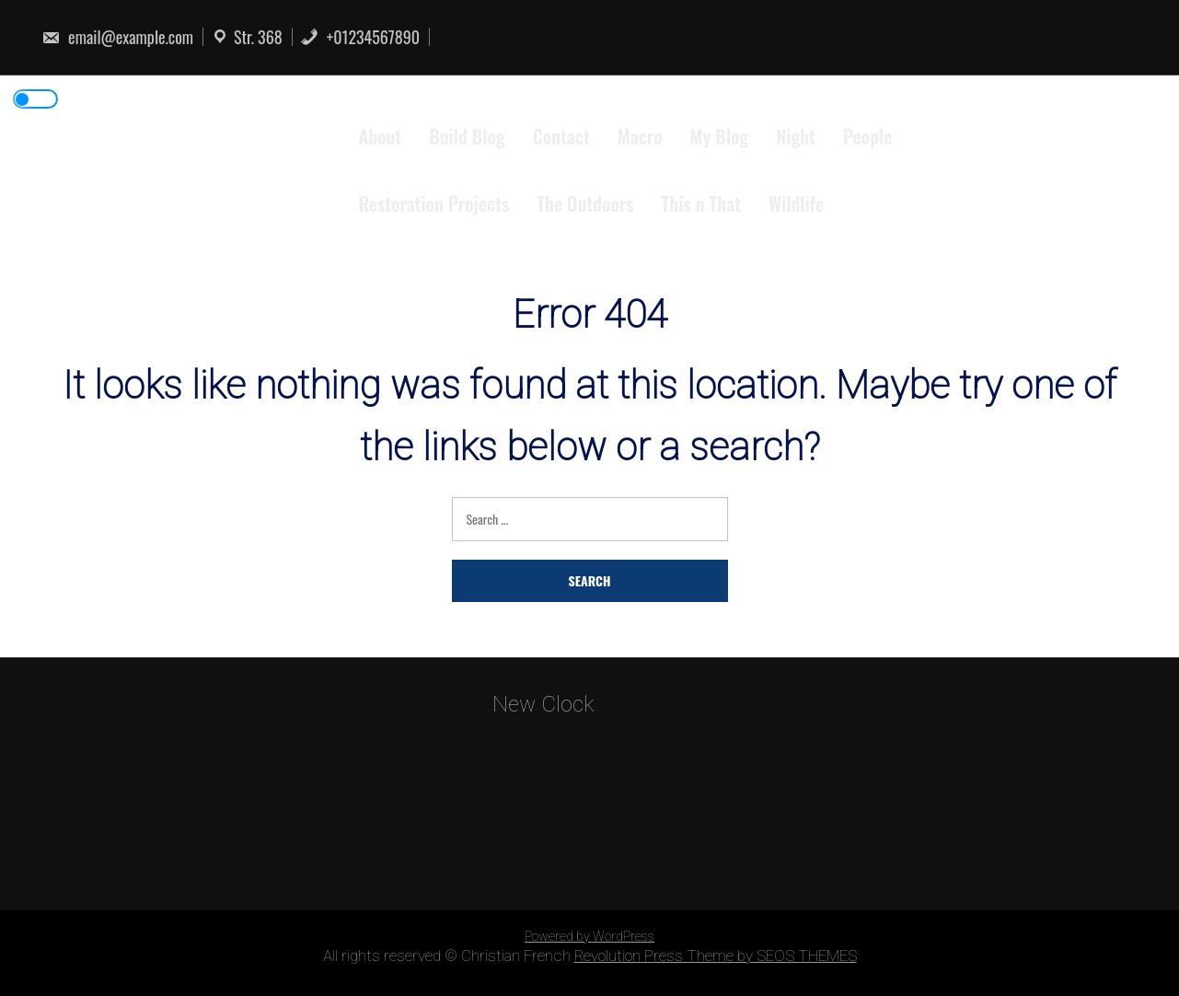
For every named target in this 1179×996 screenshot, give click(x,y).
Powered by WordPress (589, 936)
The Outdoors (585, 203)
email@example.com (117, 37)
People (868, 136)
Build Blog (466, 136)
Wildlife (796, 203)
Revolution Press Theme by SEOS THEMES (715, 955)
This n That (701, 203)
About (380, 136)
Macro (640, 136)
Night (795, 136)
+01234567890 (360, 37)
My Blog (719, 136)
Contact (561, 136)
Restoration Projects (434, 203)
